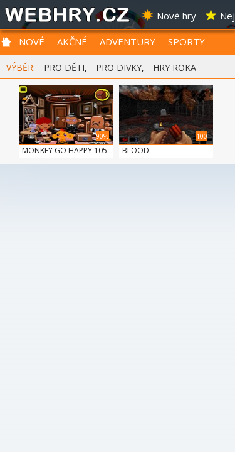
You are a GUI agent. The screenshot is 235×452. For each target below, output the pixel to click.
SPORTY (186, 41)
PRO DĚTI (64, 67)
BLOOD (135, 150)
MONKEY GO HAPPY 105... (67, 150)
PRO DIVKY (119, 67)
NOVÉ (31, 41)
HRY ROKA (174, 67)
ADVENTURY (127, 41)
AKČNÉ (72, 41)
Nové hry (168, 15)
